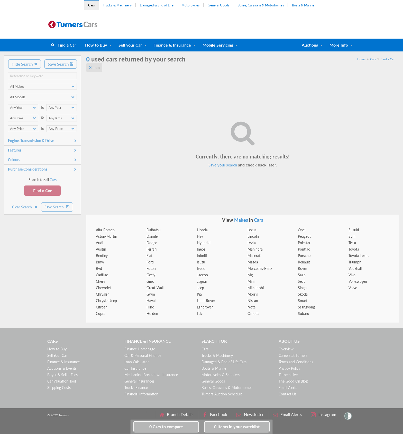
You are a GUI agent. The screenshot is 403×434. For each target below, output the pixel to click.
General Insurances (139, 381)
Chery (100, 281)
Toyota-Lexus (359, 255)
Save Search (61, 64)
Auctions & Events (62, 368)
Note (251, 307)
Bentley (102, 255)
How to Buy (96, 44)
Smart (302, 300)
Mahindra (255, 249)
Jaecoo (202, 275)
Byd (99, 268)
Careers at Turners (293, 355)
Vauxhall (355, 268)
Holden (152, 313)
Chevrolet (103, 288)
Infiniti (202, 255)
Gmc (150, 281)
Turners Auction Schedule (222, 394)
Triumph (355, 262)
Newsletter (250, 414)
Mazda (253, 262)
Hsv (200, 236)
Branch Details (176, 414)
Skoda (303, 294)
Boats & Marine (303, 5)
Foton (151, 268)
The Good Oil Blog (293, 381)
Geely (150, 275)
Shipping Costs (59, 387)
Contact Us (287, 394)
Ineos (201, 249)
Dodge (151, 243)
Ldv (200, 313)
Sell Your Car (57, 355)
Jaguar (202, 281)
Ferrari (151, 249)
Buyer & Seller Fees (62, 375)
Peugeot (304, 236)
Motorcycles (190, 5)
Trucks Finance (136, 387)
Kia (199, 294)
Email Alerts (288, 387)
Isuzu (201, 262)
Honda (202, 230)
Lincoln (253, 236)
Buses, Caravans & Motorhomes (260, 5)
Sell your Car (130, 44)
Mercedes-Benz (260, 268)
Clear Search (25, 207)
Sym (352, 236)
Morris (253, 294)
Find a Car (67, 44)
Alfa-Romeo (105, 230)
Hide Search (25, 64)
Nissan (253, 300)
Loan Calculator (136, 362)
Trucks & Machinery (117, 5)
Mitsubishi (256, 288)
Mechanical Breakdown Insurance (151, 375)
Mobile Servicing (218, 44)
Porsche (304, 255)
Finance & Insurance (172, 44)
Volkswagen (358, 281)
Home (361, 59)
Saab (302, 275)
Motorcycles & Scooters (221, 375)
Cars (91, 5)
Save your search (222, 165)
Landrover (205, 307)
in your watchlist (237, 426)
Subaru (303, 313)
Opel (301, 230)
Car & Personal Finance (142, 355)
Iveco (201, 268)
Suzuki (354, 230)
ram (97, 67)
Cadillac (102, 275)
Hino (150, 307)
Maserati (254, 255)
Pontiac (304, 249)
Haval (150, 300)
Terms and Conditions (296, 362)
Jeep (200, 288)
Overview (286, 349)
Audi (99, 243)
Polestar (304, 243)
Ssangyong (306, 307)
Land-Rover (206, 300)
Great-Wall (154, 288)
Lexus (252, 230)
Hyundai (203, 243)
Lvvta (252, 243)
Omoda (253, 313)
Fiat (149, 255)
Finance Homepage (139, 349)
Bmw (100, 262)
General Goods (219, 5)
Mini (251, 281)
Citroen (101, 307)
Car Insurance (135, 368)
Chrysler (102, 294)
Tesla (352, 243)
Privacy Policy (289, 368)
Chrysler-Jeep (106, 300)
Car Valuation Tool (61, 381)
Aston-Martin (106, 236)
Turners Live (288, 375)
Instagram (323, 414)
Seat (301, 281)
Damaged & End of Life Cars (224, 362)
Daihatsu (153, 230)
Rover (302, 268)
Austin (101, 249)
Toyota (354, 249)
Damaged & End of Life (156, 5)
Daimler (152, 236)
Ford (150, 262)
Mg (250, 275)
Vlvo (352, 275)
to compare (166, 426)
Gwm (150, 294)
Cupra (100, 313)
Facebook (214, 414)
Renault (304, 262)
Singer (303, 288)
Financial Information (141, 394)
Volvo (353, 288)
